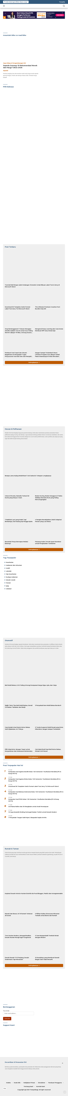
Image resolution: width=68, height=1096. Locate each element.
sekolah (8, 571)
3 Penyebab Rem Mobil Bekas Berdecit (48, 705)
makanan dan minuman (14, 565)
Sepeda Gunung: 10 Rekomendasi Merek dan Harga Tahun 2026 (20, 67)
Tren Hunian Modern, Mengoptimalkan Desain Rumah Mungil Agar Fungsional (18, 936)
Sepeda (5, 70)
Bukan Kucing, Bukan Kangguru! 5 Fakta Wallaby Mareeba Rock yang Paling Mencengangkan (48, 497)
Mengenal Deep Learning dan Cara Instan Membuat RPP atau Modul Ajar (49, 330)
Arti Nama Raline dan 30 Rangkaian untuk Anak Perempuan (28, 806)
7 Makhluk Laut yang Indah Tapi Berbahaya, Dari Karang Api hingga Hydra (18, 520)
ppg (7, 586)
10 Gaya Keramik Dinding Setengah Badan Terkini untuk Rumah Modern (32, 812)
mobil (8, 568)
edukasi (8, 589)
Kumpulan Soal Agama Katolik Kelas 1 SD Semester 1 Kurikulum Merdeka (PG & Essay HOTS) (34, 772)
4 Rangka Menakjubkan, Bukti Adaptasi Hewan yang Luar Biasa (48, 520)
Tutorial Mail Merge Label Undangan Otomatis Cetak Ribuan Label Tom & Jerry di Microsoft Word (32, 286)
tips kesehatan (11, 574)
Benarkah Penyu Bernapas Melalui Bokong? (16, 542)
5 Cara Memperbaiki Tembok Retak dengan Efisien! (47, 936)
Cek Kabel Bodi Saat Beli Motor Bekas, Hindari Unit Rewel (48, 750)
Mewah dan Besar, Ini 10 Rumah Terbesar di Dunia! (18, 914)
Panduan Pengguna (55, 1082)
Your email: (6, 1010)
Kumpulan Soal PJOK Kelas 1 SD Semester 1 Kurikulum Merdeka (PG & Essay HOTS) (33, 800)
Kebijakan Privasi (29, 1082)
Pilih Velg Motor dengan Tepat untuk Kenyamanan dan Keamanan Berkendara (18, 750)
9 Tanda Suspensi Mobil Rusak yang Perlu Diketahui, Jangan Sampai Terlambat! (49, 728)
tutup (5, 1088)
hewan (8, 583)
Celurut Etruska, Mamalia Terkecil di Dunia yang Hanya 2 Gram (17, 497)
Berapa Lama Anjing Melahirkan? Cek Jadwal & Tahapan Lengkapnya (28, 476)
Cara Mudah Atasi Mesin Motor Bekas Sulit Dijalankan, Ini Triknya (17, 728)
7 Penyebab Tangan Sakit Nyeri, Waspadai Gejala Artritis (27, 817)
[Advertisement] (35, 26)
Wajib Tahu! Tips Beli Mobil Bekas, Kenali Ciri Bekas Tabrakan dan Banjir (18, 706)
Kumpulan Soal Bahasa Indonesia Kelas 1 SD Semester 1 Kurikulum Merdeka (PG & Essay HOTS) (35, 792)
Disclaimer (41, 1082)
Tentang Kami (28, 1086)
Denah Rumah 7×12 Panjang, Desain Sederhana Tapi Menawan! (17, 958)
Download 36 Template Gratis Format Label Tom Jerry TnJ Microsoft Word (17, 308)
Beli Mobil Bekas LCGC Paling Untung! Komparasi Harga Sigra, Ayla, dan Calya (31, 685)
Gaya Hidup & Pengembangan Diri (14, 63)
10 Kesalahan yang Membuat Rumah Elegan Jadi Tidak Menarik (47, 958)
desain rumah (10, 580)
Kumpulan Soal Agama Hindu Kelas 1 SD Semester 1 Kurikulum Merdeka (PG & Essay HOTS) (34, 780)
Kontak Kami (40, 1086)
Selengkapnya (34, 362)
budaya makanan (12, 577)
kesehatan (9, 562)
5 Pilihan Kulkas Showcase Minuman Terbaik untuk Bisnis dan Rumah (47, 914)
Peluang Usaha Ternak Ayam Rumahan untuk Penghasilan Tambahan (48, 542)
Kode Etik (17, 1082)
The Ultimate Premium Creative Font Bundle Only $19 (47, 308)
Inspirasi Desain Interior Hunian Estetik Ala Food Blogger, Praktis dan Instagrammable (34, 893)
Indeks (8, 1082)
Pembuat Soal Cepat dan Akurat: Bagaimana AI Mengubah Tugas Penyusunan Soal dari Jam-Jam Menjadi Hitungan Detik (18, 354)
